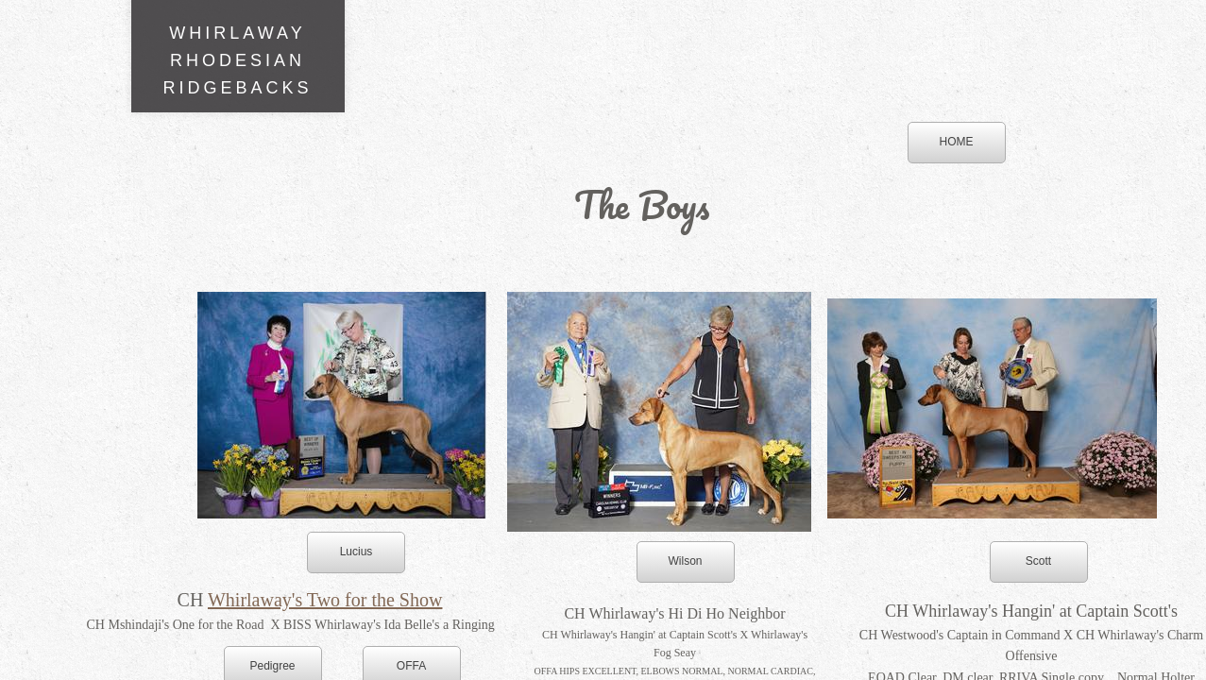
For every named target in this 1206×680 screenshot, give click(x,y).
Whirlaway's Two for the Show (325, 599)
